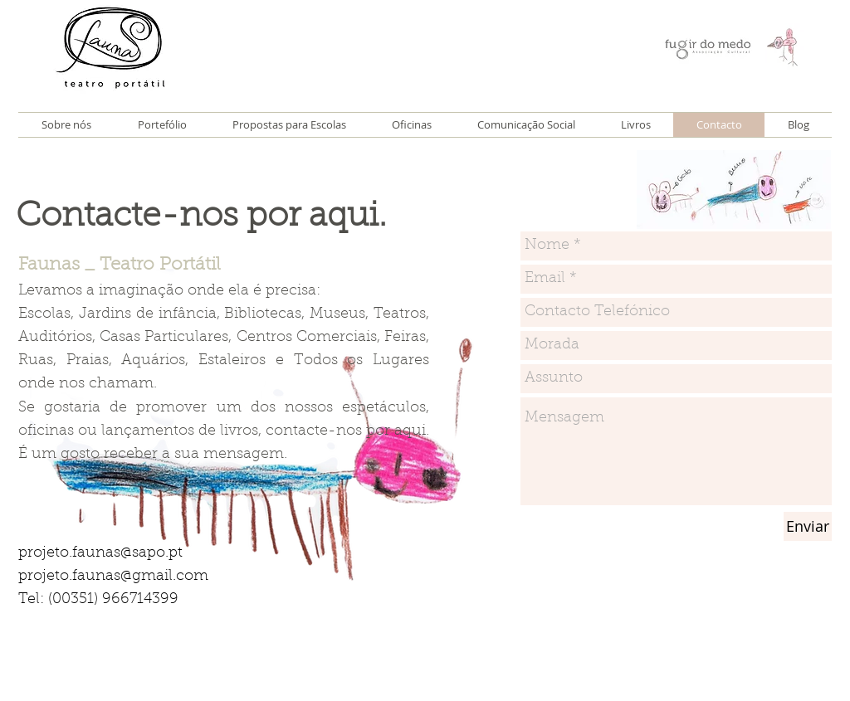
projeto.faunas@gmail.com (113, 576)
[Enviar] (808, 526)
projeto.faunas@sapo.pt (100, 553)
